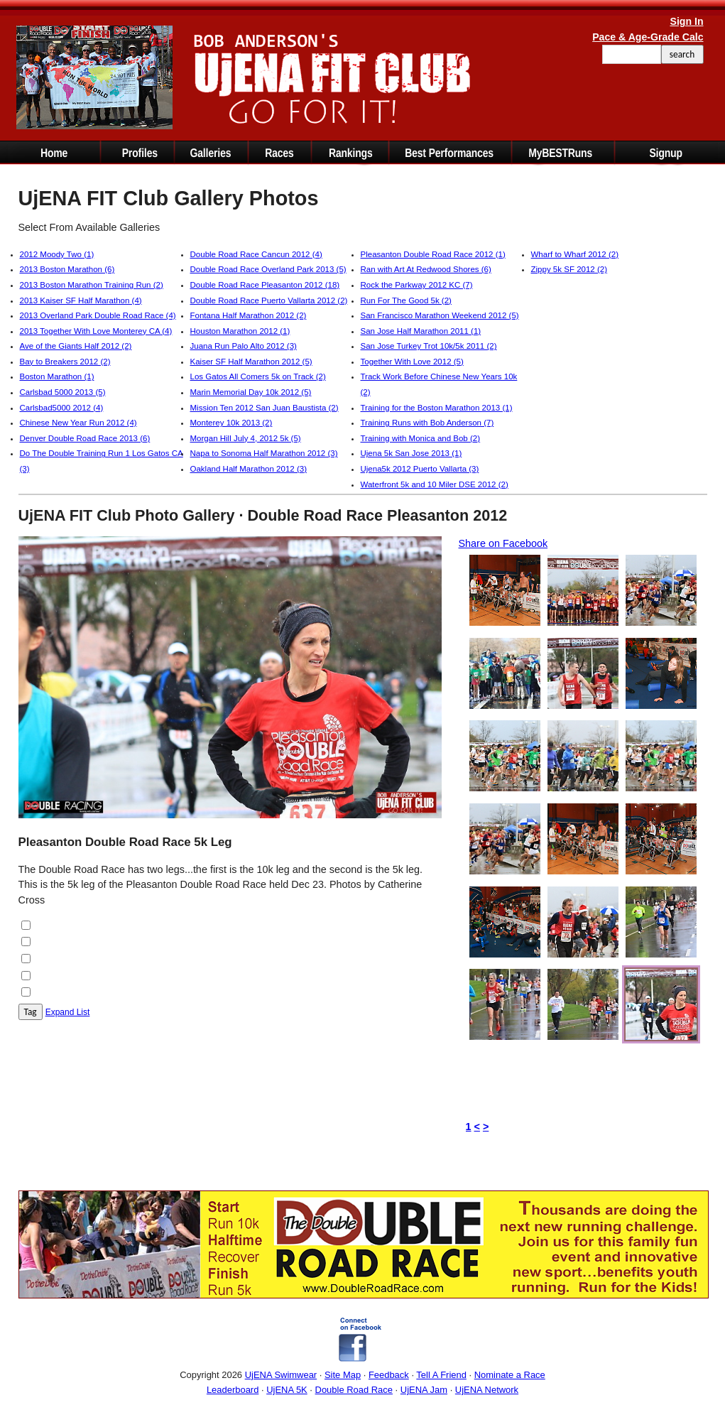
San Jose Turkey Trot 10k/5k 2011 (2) (429, 346)
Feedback (389, 1374)
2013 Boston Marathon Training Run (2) (91, 285)
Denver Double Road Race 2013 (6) (85, 438)
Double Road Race (354, 1389)
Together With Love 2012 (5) (412, 361)
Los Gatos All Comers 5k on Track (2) (258, 376)
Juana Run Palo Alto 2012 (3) (243, 346)
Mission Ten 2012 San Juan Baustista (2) (264, 407)
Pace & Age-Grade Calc (647, 37)
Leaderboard (232, 1389)
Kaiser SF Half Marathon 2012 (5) (251, 361)
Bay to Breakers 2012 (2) (65, 361)
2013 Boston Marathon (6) (67, 269)
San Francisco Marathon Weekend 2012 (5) (440, 315)
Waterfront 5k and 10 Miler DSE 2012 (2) (434, 484)
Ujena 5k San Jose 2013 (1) (411, 453)
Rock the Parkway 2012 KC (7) (417, 285)
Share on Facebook (503, 543)
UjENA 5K (286, 1389)
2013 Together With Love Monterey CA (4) (96, 331)
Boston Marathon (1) (57, 376)
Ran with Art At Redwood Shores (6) (426, 269)
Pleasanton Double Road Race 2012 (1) (433, 254)
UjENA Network (486, 1389)
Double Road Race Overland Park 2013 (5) (268, 269)
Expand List (67, 1012)
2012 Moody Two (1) (57, 254)
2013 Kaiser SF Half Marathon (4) (81, 300)
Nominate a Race (509, 1374)
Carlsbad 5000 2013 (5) (63, 392)
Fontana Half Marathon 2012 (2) (248, 315)
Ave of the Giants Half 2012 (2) (76, 346)
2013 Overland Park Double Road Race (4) (98, 315)
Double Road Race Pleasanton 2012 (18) (265, 285)
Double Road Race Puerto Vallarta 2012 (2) (269, 300)
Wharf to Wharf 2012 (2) (575, 254)
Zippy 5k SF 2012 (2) (569, 269)
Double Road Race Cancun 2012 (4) (256, 254)
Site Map (343, 1374)
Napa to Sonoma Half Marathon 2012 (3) (264, 453)
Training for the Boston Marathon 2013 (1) (437, 407)
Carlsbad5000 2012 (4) (62, 407)
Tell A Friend (441, 1374)
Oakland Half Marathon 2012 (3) (248, 469)
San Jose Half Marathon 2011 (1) (421, 331)
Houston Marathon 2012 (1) (240, 331)
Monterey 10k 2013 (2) (231, 422)
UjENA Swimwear (281, 1374)
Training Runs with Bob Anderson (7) (427, 422)
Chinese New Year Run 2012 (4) (78, 422)
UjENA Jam (423, 1389)
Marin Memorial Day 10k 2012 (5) (251, 392)
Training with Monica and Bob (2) (421, 438)
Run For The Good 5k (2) (406, 300)
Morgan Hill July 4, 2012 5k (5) (245, 438)
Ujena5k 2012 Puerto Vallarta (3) (420, 469)
